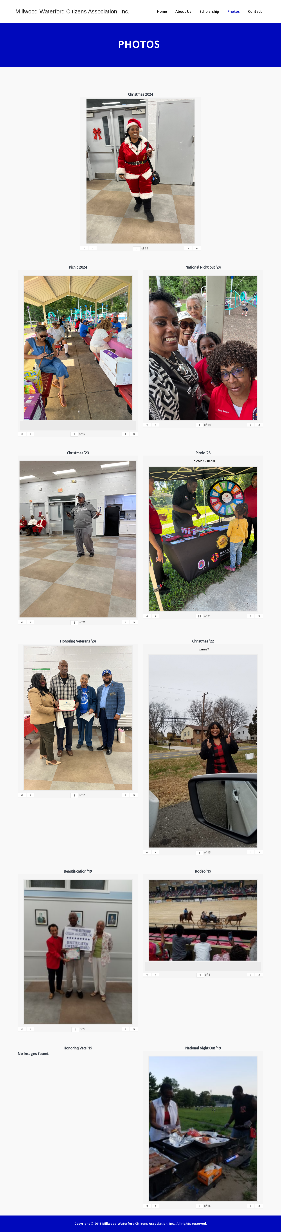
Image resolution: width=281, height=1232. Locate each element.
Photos (233, 11)
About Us (183, 11)
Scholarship (209, 11)
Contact (255, 11)
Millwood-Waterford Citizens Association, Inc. (72, 11)
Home (162, 11)
